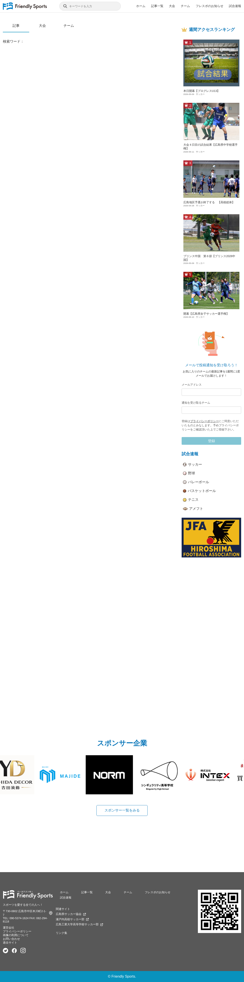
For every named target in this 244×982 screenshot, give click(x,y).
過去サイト (10, 942)
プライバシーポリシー (204, 421)
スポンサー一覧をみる (122, 810)
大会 (172, 6)
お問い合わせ (11, 938)
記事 (16, 25)
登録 (211, 441)
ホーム (140, 6)
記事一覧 (157, 6)
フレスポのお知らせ (209, 6)
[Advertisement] (211, 630)
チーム (185, 6)
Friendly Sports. (124, 976)
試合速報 (235, 6)
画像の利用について (16, 935)
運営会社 (8, 927)
